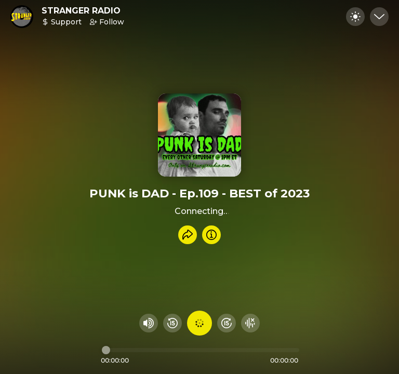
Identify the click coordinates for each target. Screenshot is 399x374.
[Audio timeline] (200, 350)
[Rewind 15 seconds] (172, 323)
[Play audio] (199, 323)
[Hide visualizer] (250, 323)
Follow (107, 21)
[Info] (211, 234)
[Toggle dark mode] (355, 16)
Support (62, 21)
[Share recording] (187, 234)
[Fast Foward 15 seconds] (226, 323)
